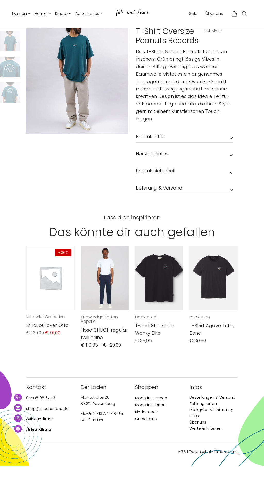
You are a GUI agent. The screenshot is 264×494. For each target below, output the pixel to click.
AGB (182, 479)
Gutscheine (146, 446)
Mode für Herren (150, 432)
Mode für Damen (151, 425)
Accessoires (87, 14)
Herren (41, 14)
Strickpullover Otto (47, 353)
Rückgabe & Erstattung (211, 437)
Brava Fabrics (152, 47)
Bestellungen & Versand (212, 425)
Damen (19, 14)
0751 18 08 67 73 (40, 425)
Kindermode (146, 439)
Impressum (227, 479)
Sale (193, 14)
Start (140, 37)
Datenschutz (201, 479)
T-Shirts (170, 37)
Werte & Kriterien (205, 456)
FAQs (194, 443)
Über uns (214, 14)
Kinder (61, 14)
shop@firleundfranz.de (47, 436)
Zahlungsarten (203, 431)
